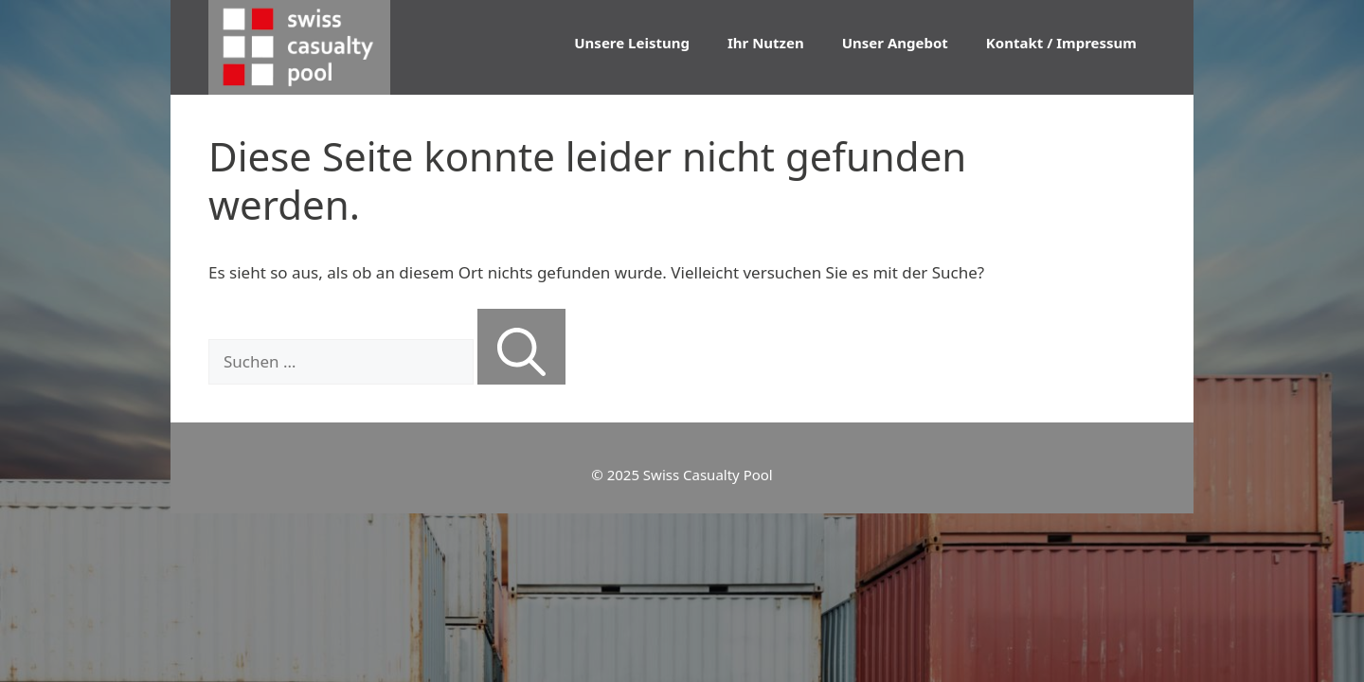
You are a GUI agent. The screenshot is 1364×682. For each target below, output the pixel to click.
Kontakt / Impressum (1061, 42)
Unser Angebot (895, 42)
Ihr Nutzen (765, 42)
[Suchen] (521, 347)
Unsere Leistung (632, 42)
